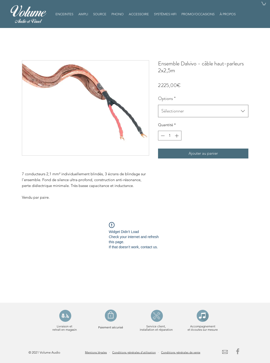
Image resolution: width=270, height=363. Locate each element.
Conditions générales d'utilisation (134, 352)
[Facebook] (237, 351)
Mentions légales (96, 352)
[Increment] (177, 135)
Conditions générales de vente (180, 352)
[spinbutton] (169, 135)
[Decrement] (162, 135)
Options (167, 98)
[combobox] (203, 111)
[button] (263, 3)
